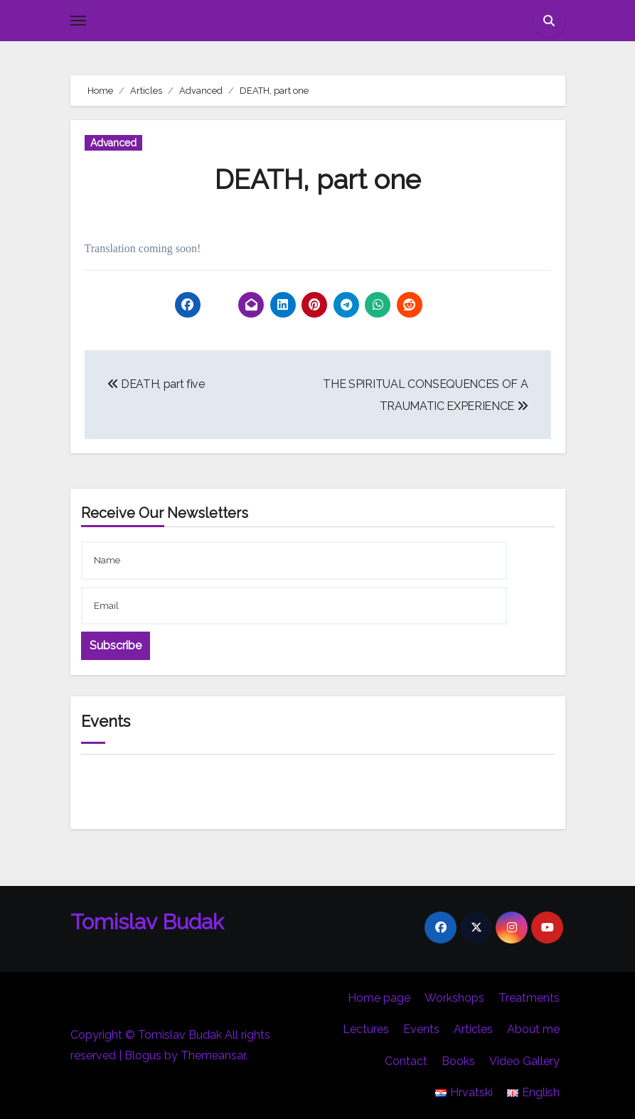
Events (421, 1029)
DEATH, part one (318, 179)
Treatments (529, 998)
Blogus (142, 1055)
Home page (379, 998)
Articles (473, 1029)
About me (533, 1029)
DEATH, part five (156, 384)
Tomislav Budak (309, 20)
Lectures (366, 1029)
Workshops (454, 998)
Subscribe (116, 645)
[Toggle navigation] (78, 21)
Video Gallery (524, 1061)
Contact (406, 1061)
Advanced (113, 142)
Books (458, 1061)
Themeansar (213, 1055)
